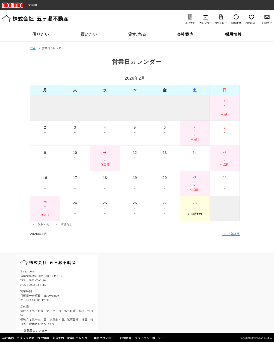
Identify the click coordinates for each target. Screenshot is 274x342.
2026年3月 (231, 234)
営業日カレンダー (78, 338)
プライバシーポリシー (149, 338)
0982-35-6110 (37, 280)
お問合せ (126, 338)
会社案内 (185, 34)
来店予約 (58, 338)
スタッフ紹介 (25, 338)
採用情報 (233, 34)
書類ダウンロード (105, 338)
